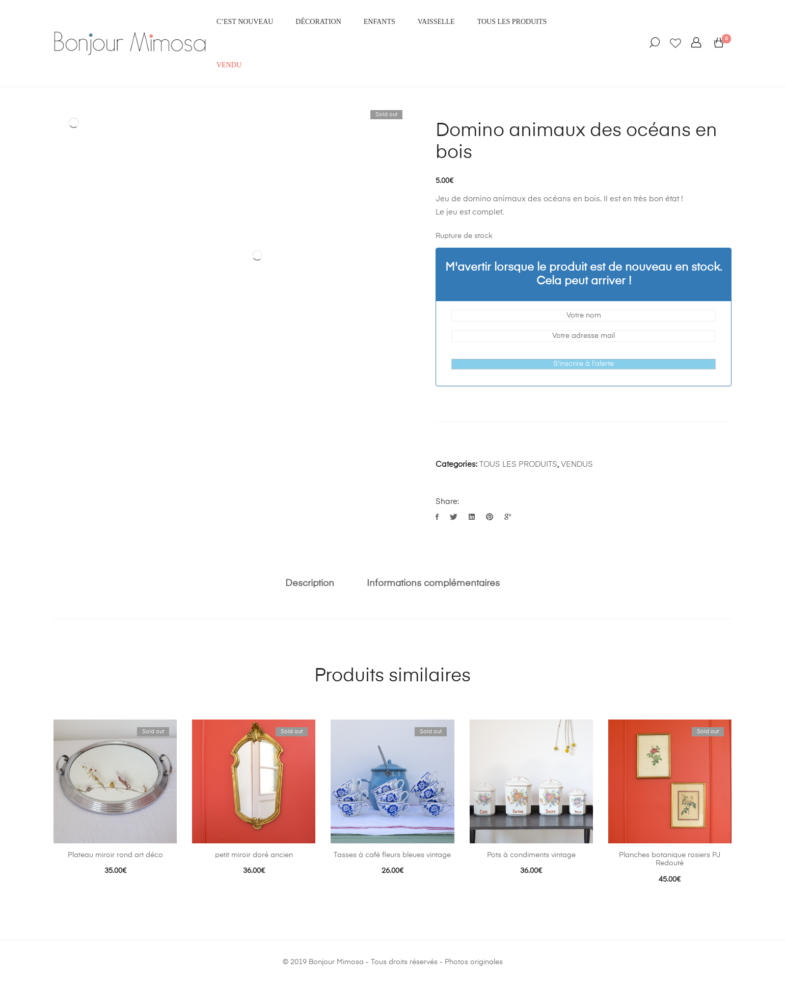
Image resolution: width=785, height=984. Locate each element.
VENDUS (577, 464)
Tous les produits (512, 21)
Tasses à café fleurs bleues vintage (392, 855)
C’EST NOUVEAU (244, 21)
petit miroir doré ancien (254, 855)
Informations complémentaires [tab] (433, 583)
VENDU (228, 65)
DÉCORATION (318, 21)
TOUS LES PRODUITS (518, 464)
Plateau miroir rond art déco (115, 855)
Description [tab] (309, 583)
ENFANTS (379, 21)
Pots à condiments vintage (531, 855)
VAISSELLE (436, 21)
